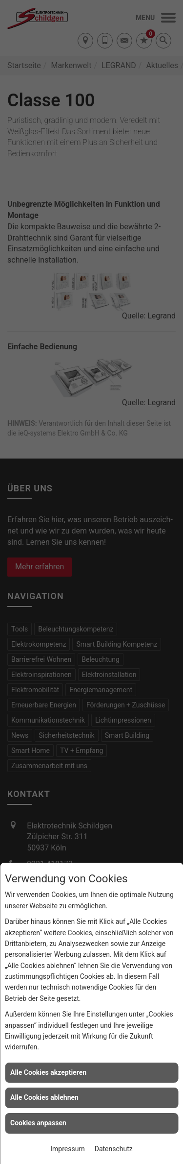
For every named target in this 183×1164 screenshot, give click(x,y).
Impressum (67, 1149)
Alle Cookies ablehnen (44, 1097)
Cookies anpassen (38, 1123)
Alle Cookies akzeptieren (48, 1072)
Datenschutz (114, 1149)
